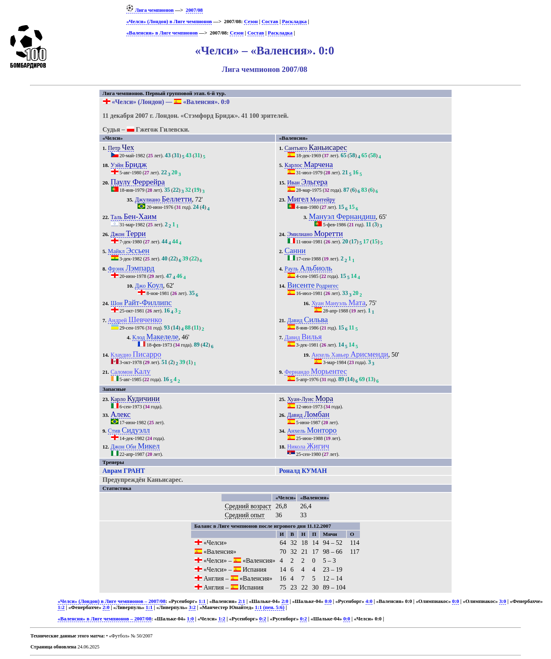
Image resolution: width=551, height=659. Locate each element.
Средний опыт (245, 515)
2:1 (241, 601)
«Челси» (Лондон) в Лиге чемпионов (169, 21)
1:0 (190, 619)
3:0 (502, 601)
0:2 (262, 619)
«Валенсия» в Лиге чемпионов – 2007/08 (104, 619)
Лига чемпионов (150, 10)
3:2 (192, 607)
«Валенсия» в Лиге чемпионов (162, 33)
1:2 (61, 607)
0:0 (328, 601)
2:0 (285, 601)
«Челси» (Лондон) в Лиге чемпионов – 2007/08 (112, 601)
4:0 (369, 601)
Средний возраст (248, 506)
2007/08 (194, 10)
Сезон (251, 21)
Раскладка (294, 21)
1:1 (202, 601)
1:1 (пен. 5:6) (269, 607)
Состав (270, 21)
